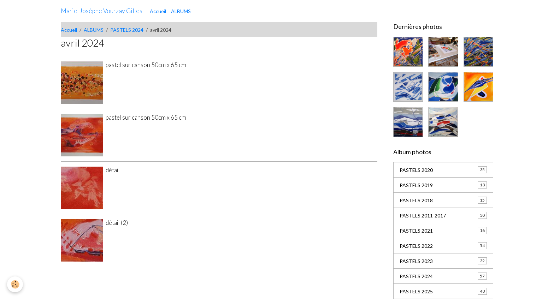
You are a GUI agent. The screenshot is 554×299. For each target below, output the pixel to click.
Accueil (158, 11)
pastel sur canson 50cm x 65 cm (146, 64)
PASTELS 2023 (443, 260)
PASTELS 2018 (443, 200)
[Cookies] (15, 284)
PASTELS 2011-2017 (443, 215)
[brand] (101, 11)
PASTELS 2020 (443, 169)
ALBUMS (181, 11)
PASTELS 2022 (443, 245)
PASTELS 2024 (126, 30)
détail (113, 170)
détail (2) (117, 222)
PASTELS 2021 (443, 230)
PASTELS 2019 (443, 185)
